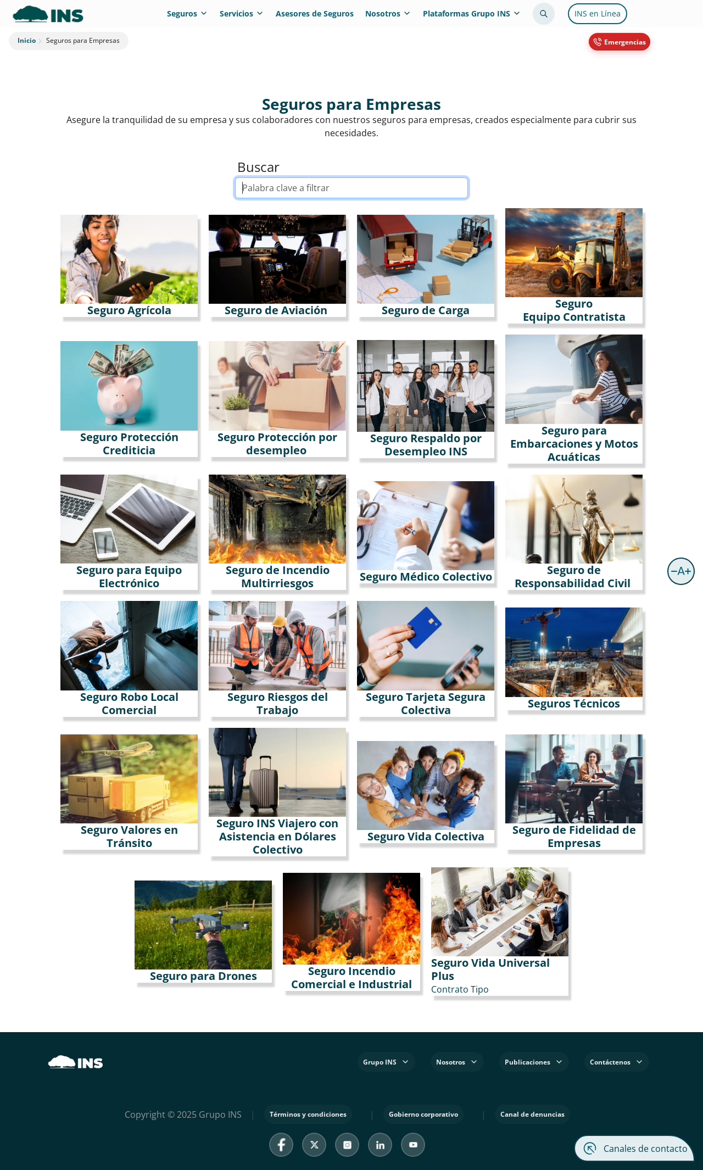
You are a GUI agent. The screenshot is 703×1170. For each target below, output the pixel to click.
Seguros (187, 13)
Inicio (27, 40)
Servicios (242, 13)
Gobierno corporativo (423, 1114)
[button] (681, 571)
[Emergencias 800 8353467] (619, 42)
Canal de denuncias (532, 1114)
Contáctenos (617, 1062)
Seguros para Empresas (78, 41)
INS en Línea (597, 13)
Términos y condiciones (308, 1114)
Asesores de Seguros (315, 13)
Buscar (258, 167)
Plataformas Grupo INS (472, 13)
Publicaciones (534, 1062)
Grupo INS (386, 1062)
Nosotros (388, 13)
